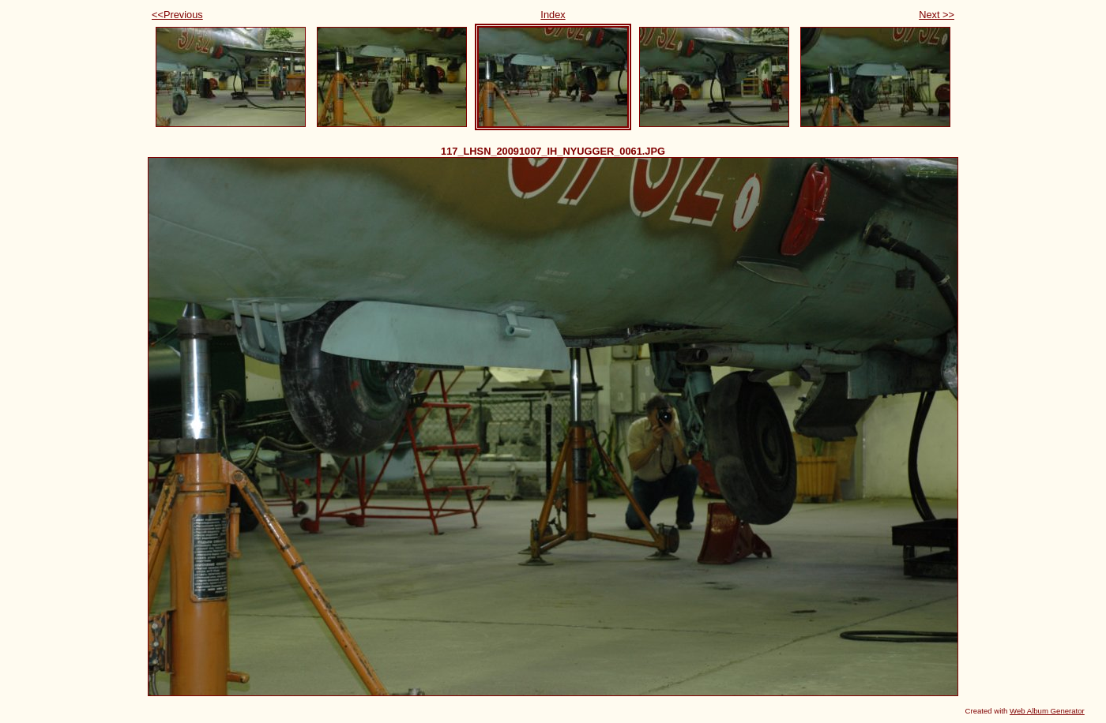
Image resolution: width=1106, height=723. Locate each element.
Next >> (936, 15)
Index (552, 15)
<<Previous (177, 15)
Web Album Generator (1047, 710)
